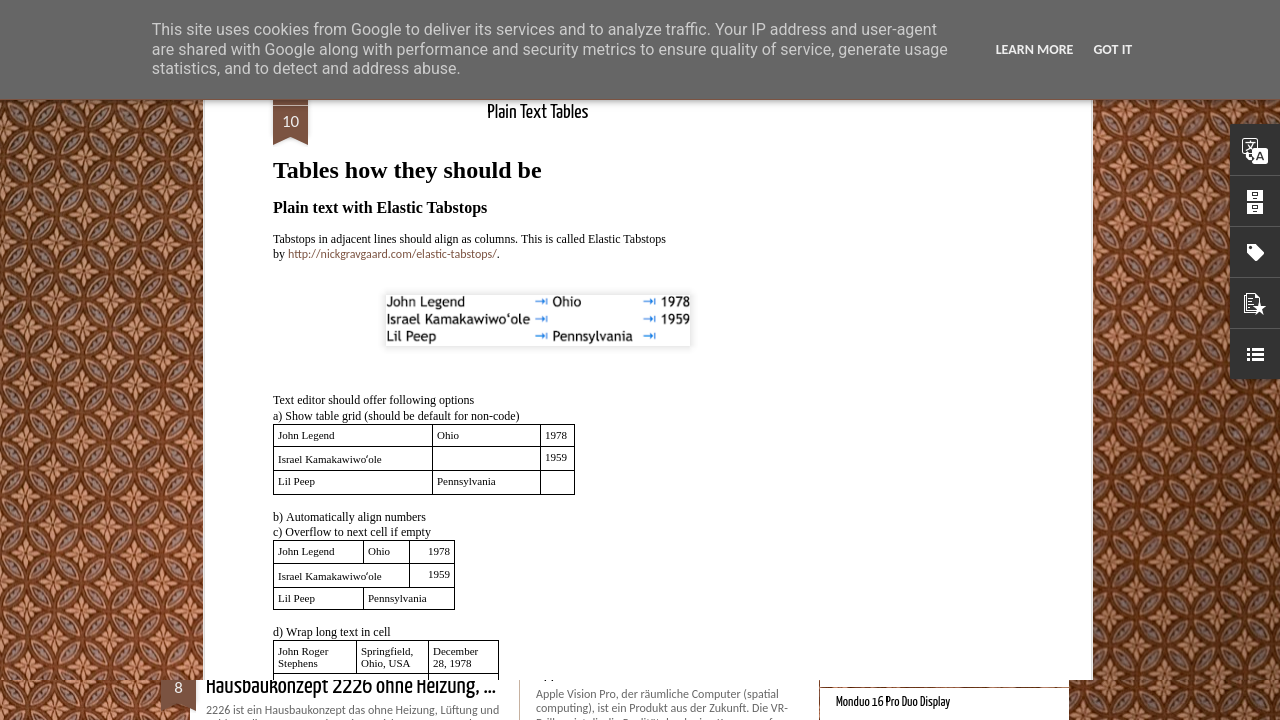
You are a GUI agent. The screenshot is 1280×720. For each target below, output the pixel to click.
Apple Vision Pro (580, 673)
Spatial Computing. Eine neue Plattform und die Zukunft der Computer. (984, 669)
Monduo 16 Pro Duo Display (893, 702)
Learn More (1035, 49)
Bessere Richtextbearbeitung (898, 477)
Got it (1112, 49)
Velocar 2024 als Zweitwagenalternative (921, 444)
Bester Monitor (867, 411)
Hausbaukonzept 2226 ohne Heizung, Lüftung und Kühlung (421, 686)
